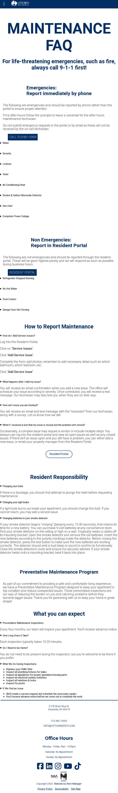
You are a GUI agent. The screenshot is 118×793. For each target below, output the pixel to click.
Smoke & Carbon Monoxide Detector (22, 195)
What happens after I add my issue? (22, 381)
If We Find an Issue (13, 688)
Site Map (76, 789)
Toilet (5, 174)
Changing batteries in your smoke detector (25, 518)
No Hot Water (10, 288)
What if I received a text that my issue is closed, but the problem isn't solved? (44, 425)
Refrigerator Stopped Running (18, 278)
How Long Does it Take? (16, 635)
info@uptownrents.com (59, 726)
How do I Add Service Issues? (19, 335)
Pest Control (9, 299)
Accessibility (62, 789)
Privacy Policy (45, 789)
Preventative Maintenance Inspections (23, 623)
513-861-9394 (59, 721)
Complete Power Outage (16, 216)
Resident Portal (22, 272)
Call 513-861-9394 (22, 137)
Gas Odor (8, 206)
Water (6, 143)
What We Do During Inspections (19, 664)
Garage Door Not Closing (16, 309)
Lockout (7, 164)
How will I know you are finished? (20, 405)
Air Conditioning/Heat (14, 185)
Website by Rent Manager (68, 783)
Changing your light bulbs (16, 502)
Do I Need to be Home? (15, 648)
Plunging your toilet (13, 486)
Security (7, 153)
